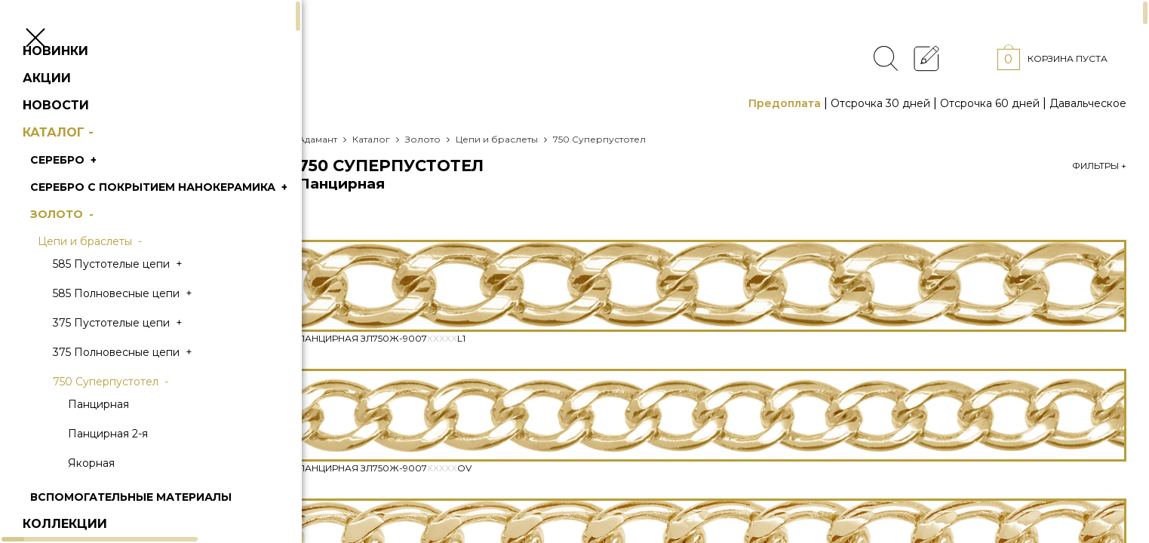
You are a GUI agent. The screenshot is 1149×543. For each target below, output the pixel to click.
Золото (86, 244)
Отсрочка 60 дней (990, 103)
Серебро (87, 190)
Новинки (78, 81)
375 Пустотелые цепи (141, 353)
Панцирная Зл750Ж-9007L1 (381, 338)
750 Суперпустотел (134, 411)
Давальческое (1087, 103)
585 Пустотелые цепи (141, 294)
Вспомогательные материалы (153, 527)
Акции (69, 108)
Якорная (114, 493)
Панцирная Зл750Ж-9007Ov (385, 468)
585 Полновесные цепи (146, 323)
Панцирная (121, 434)
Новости (78, 135)
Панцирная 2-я (131, 464)
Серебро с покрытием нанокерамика (183, 217)
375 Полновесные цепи (146, 382)
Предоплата (784, 103)
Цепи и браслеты (113, 271)
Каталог (82, 162)
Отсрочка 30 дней (880, 103)
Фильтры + (1099, 165)
